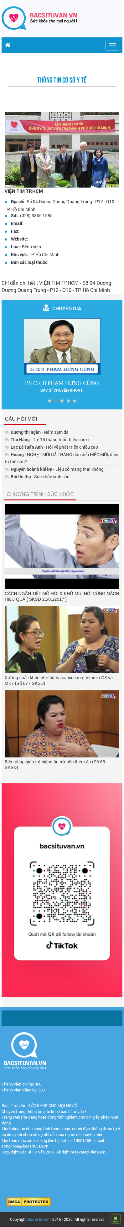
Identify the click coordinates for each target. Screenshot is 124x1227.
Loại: (16, 247)
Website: (19, 239)
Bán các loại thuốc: (30, 262)
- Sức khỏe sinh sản (37, 477)
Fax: (15, 231)
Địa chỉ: (18, 201)
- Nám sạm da (37, 432)
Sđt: (15, 215)
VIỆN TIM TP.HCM (24, 191)
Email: (17, 223)
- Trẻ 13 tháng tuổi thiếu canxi (47, 439)
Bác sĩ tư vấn (38, 1219)
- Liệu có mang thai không (54, 469)
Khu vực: (19, 254)
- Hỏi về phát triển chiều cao (51, 447)
